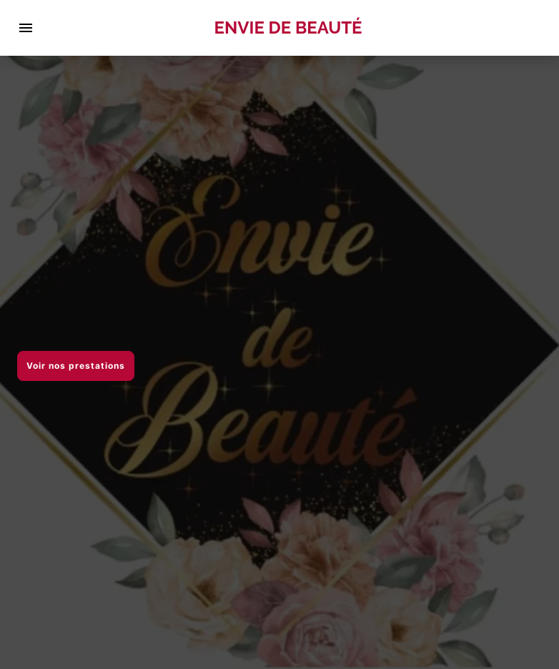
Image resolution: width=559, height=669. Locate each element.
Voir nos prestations (75, 365)
